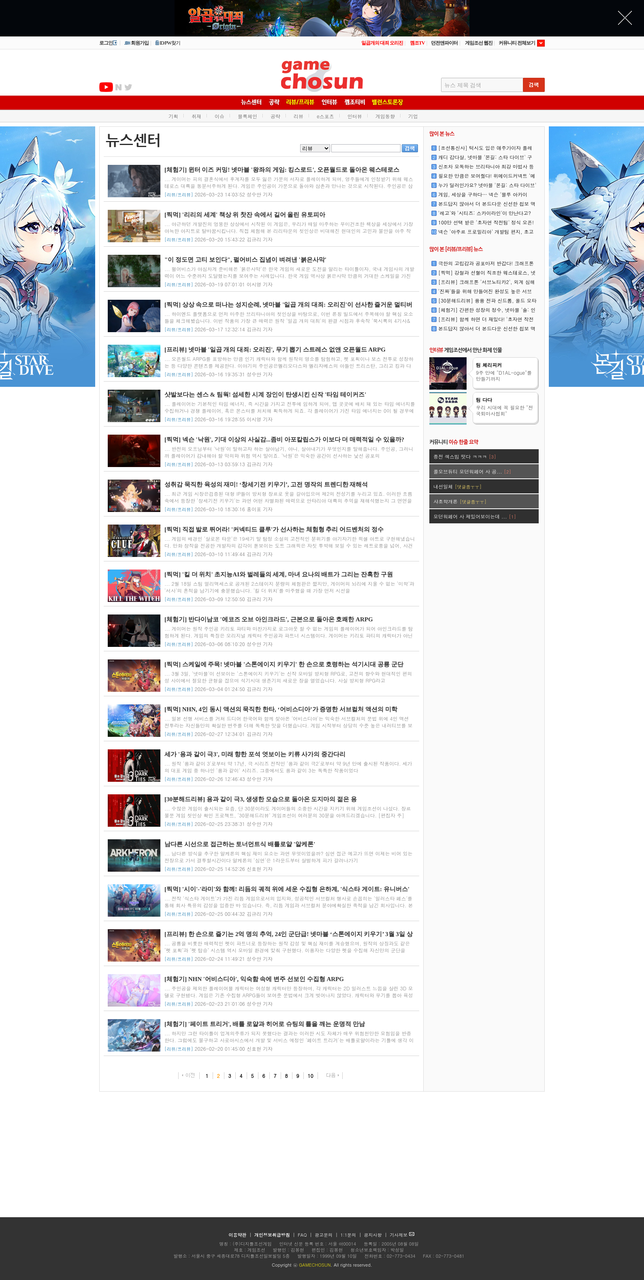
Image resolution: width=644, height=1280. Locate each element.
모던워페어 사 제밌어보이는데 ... (474, 516)
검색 (410, 148)
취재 (196, 116)
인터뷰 (355, 116)
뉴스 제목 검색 (462, 85)
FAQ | (305, 1235)
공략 (275, 116)
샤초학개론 (459, 501)
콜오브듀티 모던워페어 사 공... (472, 471)
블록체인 (247, 116)
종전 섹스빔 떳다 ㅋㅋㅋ (464, 456)
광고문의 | (326, 1235)
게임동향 (385, 116)
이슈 (219, 116)
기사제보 (402, 1235)
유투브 (106, 87)
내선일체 (457, 486)
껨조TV (417, 43)
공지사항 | (376, 1235)
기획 (173, 116)
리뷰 (298, 116)
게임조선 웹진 (479, 43)
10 (310, 1075)
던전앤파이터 (444, 43)
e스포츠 (325, 116)
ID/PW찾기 (167, 43)
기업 (413, 116)
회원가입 (136, 43)
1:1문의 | (352, 1235)
